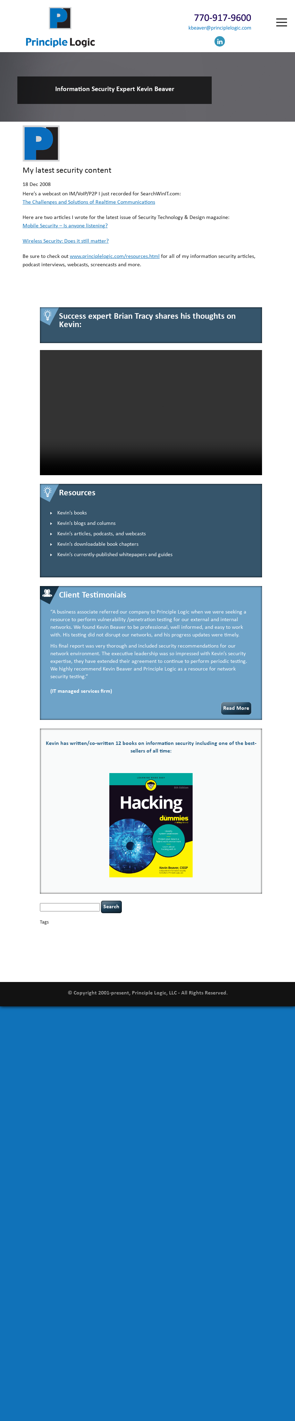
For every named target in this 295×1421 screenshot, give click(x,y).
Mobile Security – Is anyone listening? (65, 226)
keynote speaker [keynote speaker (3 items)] (182, 945)
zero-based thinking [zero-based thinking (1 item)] (162, 968)
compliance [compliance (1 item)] (204, 932)
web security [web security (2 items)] (115, 968)
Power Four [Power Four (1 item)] (152, 953)
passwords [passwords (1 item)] (87, 953)
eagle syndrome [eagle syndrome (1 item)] (170, 939)
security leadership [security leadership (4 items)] (237, 952)
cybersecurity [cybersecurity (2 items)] (75, 938)
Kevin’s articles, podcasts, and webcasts (101, 534)
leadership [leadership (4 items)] (216, 945)
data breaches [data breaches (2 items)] (103, 938)
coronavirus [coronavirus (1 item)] (247, 932)
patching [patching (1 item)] (103, 953)
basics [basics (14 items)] (69, 930)
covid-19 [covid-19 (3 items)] (50, 938)
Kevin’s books (72, 513)
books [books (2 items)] (87, 931)
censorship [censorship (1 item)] (148, 932)
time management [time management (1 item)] (133, 960)
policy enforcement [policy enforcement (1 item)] (126, 953)
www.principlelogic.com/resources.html (115, 256)
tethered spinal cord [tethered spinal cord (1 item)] (92, 960)
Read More (236, 708)
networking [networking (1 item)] (49, 953)
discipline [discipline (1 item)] (149, 939)
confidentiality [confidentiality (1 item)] (225, 932)
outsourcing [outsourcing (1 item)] (68, 953)
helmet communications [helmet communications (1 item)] (95, 946)
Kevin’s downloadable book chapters (97, 544)
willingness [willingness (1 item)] (137, 968)
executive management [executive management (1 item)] (201, 939)
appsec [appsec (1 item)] (50, 932)
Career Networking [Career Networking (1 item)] (109, 932)
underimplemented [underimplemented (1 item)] (163, 960)
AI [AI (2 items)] (42, 931)
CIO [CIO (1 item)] (191, 932)
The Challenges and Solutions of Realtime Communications (89, 202)
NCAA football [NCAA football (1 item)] (242, 946)
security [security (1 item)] (205, 953)
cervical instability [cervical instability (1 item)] (172, 932)
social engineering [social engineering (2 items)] (57, 960)
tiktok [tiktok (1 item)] (113, 960)
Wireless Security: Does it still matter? (66, 241)
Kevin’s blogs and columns (86, 523)
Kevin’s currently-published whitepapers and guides (114, 555)
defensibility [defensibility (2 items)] (129, 938)
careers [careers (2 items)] (132, 931)
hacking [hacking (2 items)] (227, 938)
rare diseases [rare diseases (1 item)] (172, 953)
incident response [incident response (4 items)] (139, 945)
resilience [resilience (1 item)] (190, 953)
